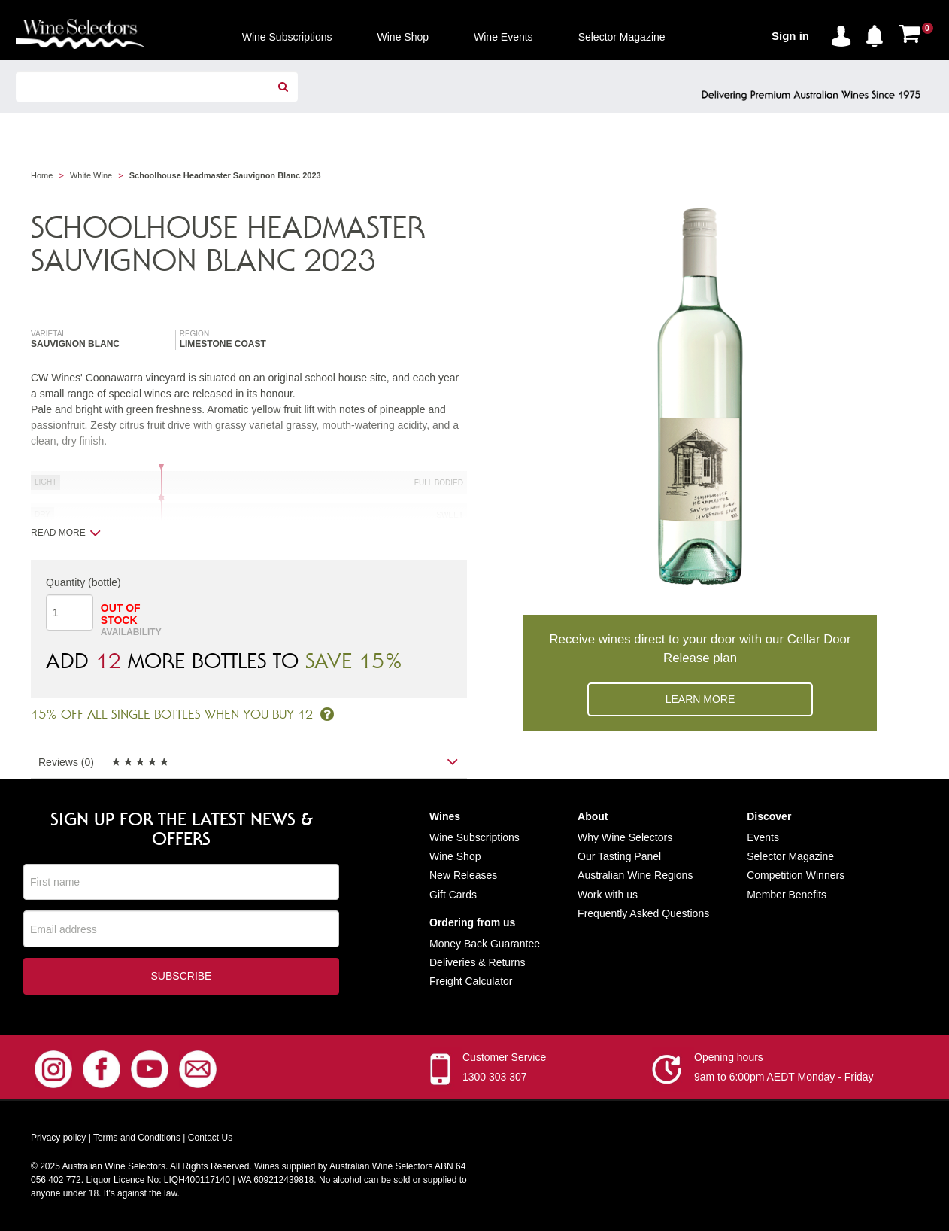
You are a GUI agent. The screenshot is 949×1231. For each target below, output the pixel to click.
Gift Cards (453, 895)
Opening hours (728, 1058)
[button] (878, 33)
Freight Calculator (471, 981)
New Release (460, 875)
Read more (66, 532)
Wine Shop (455, 856)
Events (763, 837)
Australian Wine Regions (635, 875)
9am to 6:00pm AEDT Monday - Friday (784, 1077)
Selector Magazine (790, 856)
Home (42, 175)
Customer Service (504, 1058)
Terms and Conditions (136, 1138)
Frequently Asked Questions (643, 913)
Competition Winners (795, 875)
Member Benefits (786, 895)
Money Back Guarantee (484, 944)
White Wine (91, 175)
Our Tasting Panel (619, 856)
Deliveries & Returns (477, 962)
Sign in (790, 35)
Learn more (700, 699)
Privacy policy (58, 1138)
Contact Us (210, 1138)
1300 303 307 (494, 1077)
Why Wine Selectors (625, 837)
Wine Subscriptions (474, 837)
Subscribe (181, 977)
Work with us (608, 895)
